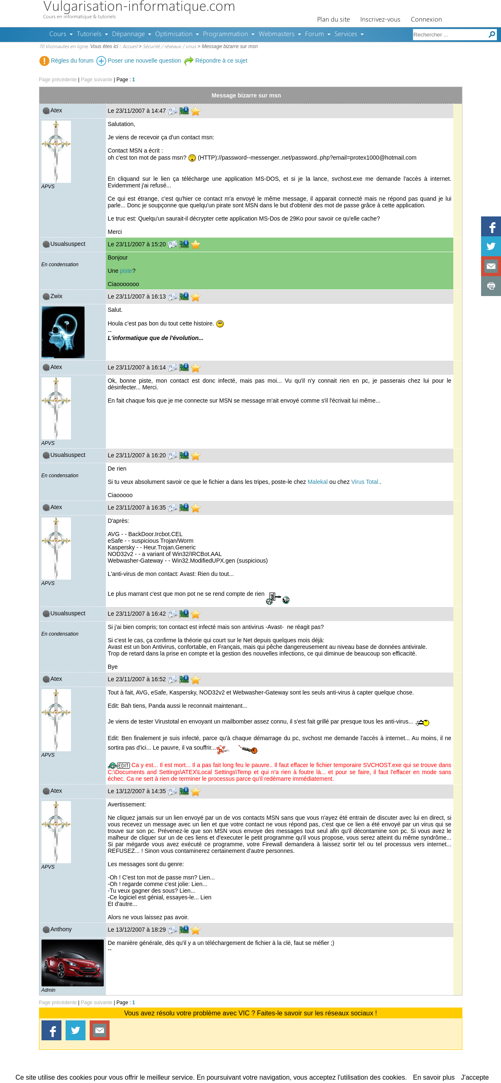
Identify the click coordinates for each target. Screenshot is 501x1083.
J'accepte (475, 1077)
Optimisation (174, 34)
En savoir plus (434, 1077)
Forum (314, 34)
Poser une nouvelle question (138, 60)
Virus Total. (365, 481)
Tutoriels (89, 34)
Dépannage (128, 34)
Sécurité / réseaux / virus (169, 46)
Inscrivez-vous (380, 20)
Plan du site (333, 20)
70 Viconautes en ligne (63, 46)
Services (346, 34)
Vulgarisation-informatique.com (139, 7)
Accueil (129, 46)
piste (126, 270)
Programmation (225, 34)
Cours (57, 34)
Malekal (317, 481)
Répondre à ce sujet (215, 60)
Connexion (426, 20)
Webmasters (277, 34)
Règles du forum (66, 60)
